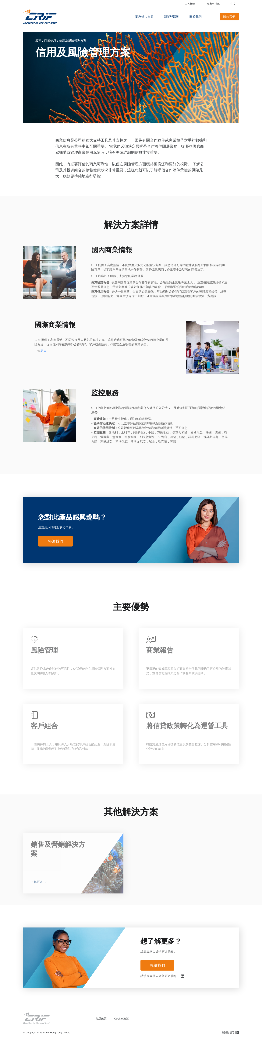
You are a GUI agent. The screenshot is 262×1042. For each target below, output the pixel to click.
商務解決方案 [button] (144, 17)
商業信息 (50, 40)
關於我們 (195, 17)
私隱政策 (101, 1018)
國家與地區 (213, 3)
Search (212, 16)
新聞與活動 (171, 17)
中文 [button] (233, 3)
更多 (44, 351)
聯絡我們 (229, 17)
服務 (38, 40)
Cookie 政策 (121, 1018)
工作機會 (190, 3)
